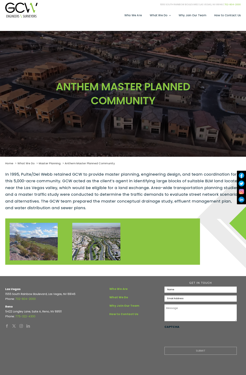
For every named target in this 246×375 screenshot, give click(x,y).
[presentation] (191, 336)
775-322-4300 (25, 316)
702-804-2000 (232, 4)
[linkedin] (28, 326)
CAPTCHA (172, 327)
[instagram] (21, 326)
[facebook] (7, 326)
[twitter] (14, 326)
